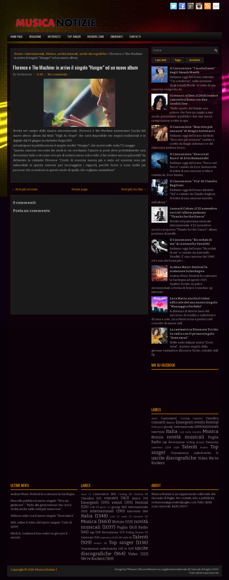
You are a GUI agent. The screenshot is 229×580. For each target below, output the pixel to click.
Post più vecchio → (134, 189)
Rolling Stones (195, 442)
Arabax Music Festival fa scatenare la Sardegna (42, 494)
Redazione (35, 36)
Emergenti (117, 36)
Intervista (158, 432)
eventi (199, 422)
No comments (57, 74)
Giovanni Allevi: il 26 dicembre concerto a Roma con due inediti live (194, 99)
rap (164, 442)
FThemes (131, 569)
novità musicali (68, 53)
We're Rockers (93, 559)
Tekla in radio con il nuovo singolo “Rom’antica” (42, 515)
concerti (158, 422)
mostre (196, 432)
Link (181, 432)
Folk (154, 426)
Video (203, 458)
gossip (168, 426)
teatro (204, 447)
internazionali (34, 53)
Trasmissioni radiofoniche (191, 453)
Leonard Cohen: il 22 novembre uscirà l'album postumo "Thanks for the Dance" (193, 212)
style (176, 447)
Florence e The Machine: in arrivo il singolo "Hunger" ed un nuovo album (75, 67)
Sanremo (212, 442)
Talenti (189, 447)
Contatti (135, 36)
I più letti (160, 60)
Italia (172, 431)
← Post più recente (25, 189)
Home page (17, 36)
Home (18, 53)
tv (217, 453)
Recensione (176, 442)
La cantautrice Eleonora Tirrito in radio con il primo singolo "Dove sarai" (194, 333)
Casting (185, 418)
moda (188, 432)
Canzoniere (169, 418)
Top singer (74, 36)
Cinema (197, 418)
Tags (178, 60)
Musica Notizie (45, 569)
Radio (156, 442)
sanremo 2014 (161, 447)
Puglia (213, 437)
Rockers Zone (95, 36)
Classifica (212, 418)
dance (170, 422)
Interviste (54, 36)
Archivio (194, 60)
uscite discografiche (93, 53)
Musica (51, 53)
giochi (160, 426)
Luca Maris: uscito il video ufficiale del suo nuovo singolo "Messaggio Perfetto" (193, 302)
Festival (212, 422)
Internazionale (184, 426)
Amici (154, 418)
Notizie (157, 437)
